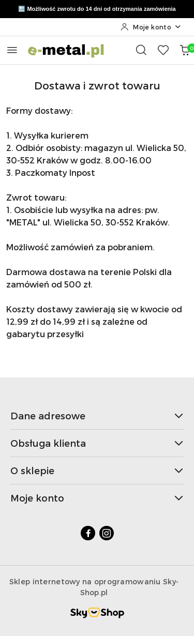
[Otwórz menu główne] (12, 50)
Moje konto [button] (97, 497)
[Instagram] (106, 533)
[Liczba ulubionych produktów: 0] (163, 49)
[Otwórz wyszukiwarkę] (141, 49)
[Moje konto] (151, 27)
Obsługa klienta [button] (97, 442)
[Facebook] (88, 533)
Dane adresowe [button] (97, 415)
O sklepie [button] (97, 470)
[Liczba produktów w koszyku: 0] (184, 49)
